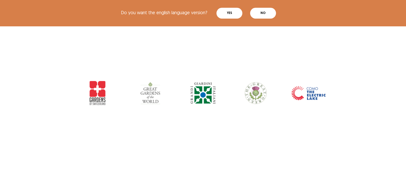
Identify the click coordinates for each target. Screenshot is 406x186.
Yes (229, 13)
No (263, 13)
